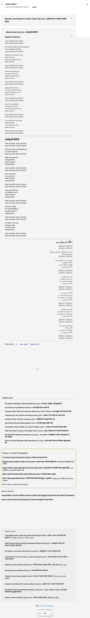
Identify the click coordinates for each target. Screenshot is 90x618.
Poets (72, 7)
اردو (50, 613)
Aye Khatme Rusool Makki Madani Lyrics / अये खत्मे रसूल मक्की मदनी (29, 423)
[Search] (87, 4)
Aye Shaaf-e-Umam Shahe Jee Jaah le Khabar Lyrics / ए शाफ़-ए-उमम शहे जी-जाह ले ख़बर (36, 427)
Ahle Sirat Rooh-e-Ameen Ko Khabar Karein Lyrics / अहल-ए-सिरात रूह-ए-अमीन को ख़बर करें (36, 431)
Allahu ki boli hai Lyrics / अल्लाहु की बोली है (22, 32)
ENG (39, 613)
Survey (64, 7)
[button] (71, 18)
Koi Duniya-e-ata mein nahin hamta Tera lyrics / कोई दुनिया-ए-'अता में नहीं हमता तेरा (32, 551)
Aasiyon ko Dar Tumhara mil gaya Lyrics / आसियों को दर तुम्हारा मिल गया (30, 419)
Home (34, 7)
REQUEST (43, 7)
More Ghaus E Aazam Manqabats (15, 484)
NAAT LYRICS (11, 4)
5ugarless (50, 609)
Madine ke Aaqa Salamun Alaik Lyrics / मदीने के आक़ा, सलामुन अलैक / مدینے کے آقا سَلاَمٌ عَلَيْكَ (36, 565)
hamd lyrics (34, 344)
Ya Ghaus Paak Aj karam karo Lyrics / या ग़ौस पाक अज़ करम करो (24, 457)
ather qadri (23, 344)
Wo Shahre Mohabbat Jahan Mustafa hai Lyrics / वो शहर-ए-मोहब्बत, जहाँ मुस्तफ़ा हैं (33, 404)
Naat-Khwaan (54, 7)
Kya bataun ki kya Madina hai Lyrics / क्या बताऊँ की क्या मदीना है (26, 570)
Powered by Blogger (45, 606)
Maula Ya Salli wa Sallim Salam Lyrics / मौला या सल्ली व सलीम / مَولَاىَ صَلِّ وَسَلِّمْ (32, 597)
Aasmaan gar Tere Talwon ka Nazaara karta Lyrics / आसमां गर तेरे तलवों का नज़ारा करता (35, 415)
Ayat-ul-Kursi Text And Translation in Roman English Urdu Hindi (27, 500)
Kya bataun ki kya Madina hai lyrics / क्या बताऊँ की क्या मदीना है (27, 407)
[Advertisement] (83, 39)
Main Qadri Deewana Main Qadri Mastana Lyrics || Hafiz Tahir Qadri (29, 474)
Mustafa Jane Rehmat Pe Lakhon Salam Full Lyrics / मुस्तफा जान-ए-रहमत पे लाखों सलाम (34, 584)
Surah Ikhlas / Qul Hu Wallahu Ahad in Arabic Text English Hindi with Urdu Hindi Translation (38, 495)
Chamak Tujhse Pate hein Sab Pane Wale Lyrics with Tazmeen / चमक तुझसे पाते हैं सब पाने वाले (38, 411)
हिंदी (45, 613)
